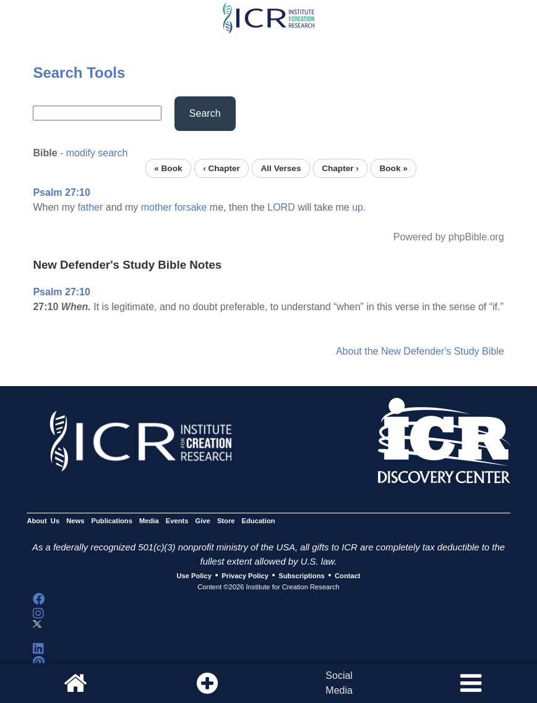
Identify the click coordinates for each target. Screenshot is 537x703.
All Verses (281, 168)
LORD (280, 207)
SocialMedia (339, 683)
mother (156, 207)
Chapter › (340, 168)
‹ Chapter (221, 168)
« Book (168, 168)
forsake (190, 207)
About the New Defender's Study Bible (420, 351)
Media (149, 520)
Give (202, 520)
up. (359, 207)
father (90, 207)
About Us (43, 520)
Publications (112, 520)
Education (258, 520)
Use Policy (193, 575)
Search (205, 113)
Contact (348, 575)
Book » (393, 168)
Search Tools (79, 72)
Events (177, 520)
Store (226, 520)
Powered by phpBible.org (448, 237)
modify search (97, 153)
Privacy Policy (244, 575)
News (75, 520)
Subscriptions (301, 575)
